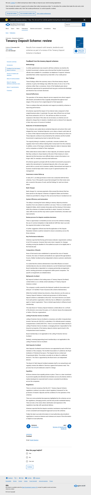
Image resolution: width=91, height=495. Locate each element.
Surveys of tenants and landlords (12, 74)
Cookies (26, 481)
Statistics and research (36, 28)
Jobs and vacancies (43, 481)
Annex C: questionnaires (13, 87)
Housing (10, 49)
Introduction (10, 65)
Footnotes (9, 90)
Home (7, 32)
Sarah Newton (34, 440)
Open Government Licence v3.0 (29, 487)
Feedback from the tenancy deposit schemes (13, 69)
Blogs (54, 28)
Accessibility (8, 481)
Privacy (51, 481)
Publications (25, 28)
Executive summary (11, 61)
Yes (30, 453)
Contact (20, 481)
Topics (12, 28)
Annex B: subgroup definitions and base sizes (13, 82)
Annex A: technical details (13, 78)
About (7, 28)
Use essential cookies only (27, 13)
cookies (12, 3)
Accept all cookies (12, 13)
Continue (29, 467)
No (30, 457)
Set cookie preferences (44, 13)
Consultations (47, 28)
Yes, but (31, 461)
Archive (15, 481)
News (17, 28)
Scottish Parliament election (18, 20)
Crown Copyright (33, 481)
